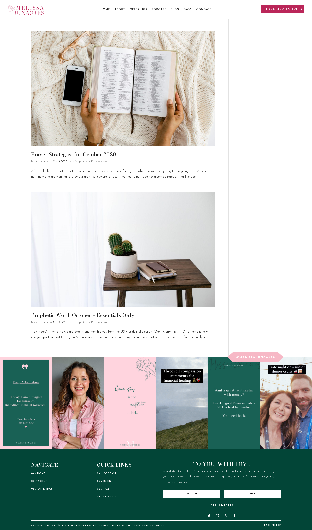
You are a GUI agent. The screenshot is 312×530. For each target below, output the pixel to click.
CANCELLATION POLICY (149, 525)
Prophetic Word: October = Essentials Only (82, 315)
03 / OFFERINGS (42, 489)
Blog (175, 9)
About (119, 9)
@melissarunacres (255, 357)
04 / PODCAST (107, 473)
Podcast (159, 9)
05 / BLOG (104, 481)
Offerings (138, 9)
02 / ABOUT (39, 481)
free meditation (282, 9)
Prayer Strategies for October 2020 (73, 154)
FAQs (188, 9)
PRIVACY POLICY (98, 525)
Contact (203, 9)
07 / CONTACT (106, 497)
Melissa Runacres (41, 161)
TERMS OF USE (121, 525)
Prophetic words (101, 161)
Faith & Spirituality (79, 161)
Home (105, 9)
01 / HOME (38, 473)
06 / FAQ (103, 489)
